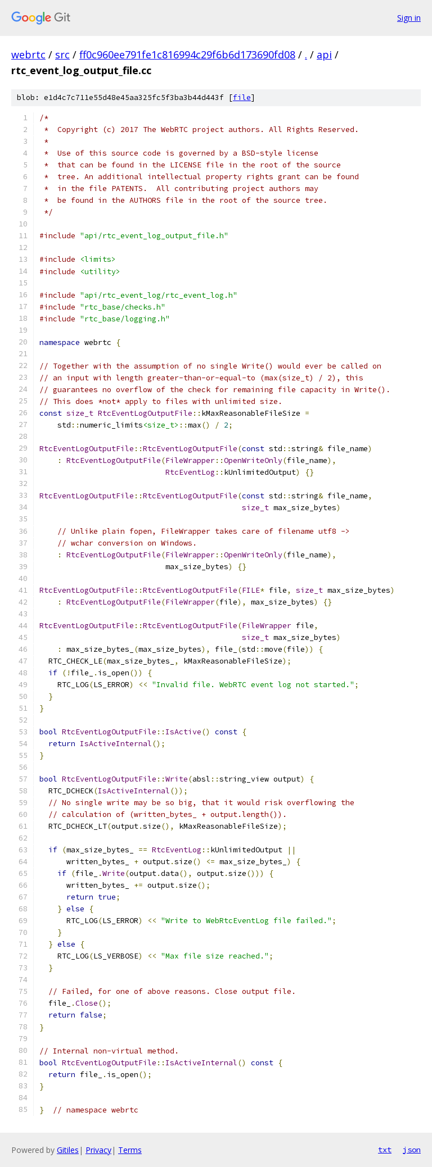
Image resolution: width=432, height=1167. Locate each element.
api (324, 54)
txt (385, 1150)
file (242, 97)
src (62, 54)
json (412, 1150)
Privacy (98, 1150)
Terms (130, 1150)
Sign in (409, 17)
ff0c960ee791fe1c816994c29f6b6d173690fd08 (187, 54)
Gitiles (68, 1150)
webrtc (28, 54)
